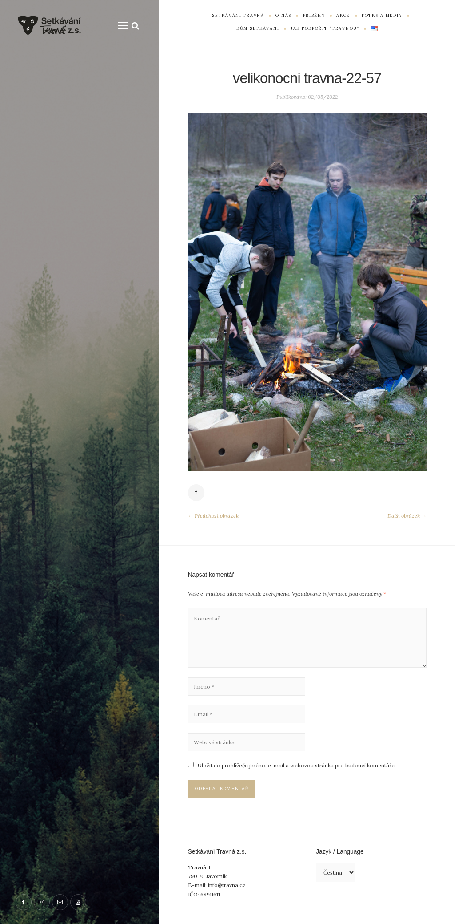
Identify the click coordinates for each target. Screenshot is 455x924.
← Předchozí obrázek (213, 515)
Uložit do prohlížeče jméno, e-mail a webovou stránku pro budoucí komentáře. (297, 765)
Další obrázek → (407, 515)
